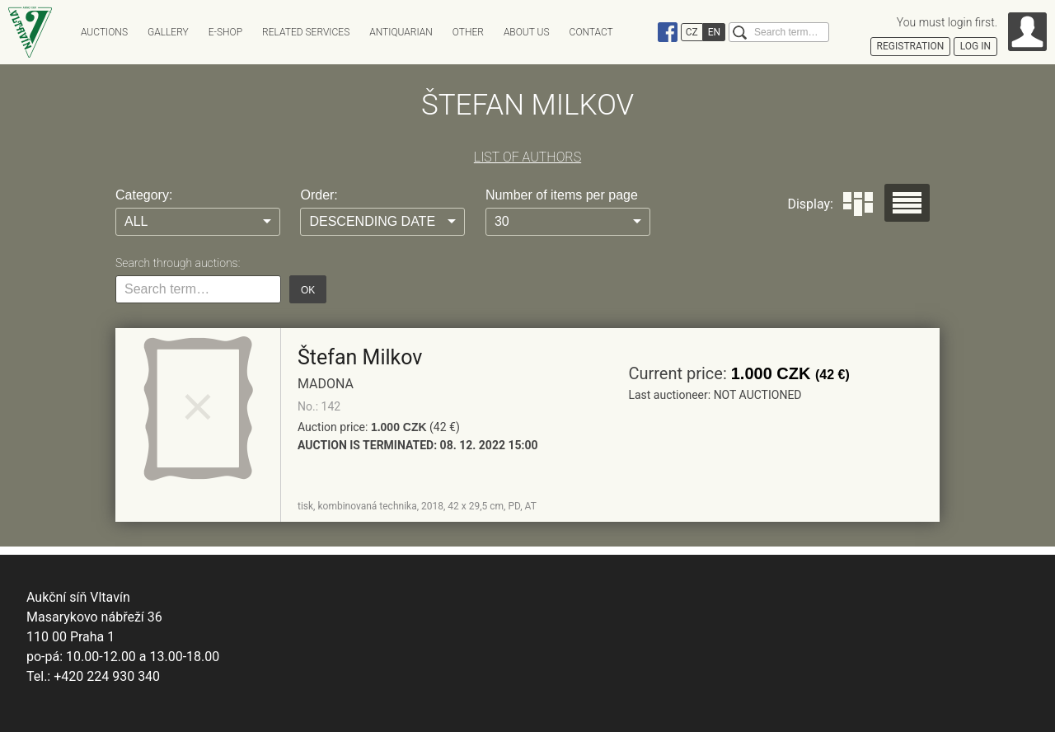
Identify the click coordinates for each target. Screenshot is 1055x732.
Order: (318, 195)
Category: (143, 195)
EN (714, 32)
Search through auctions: (177, 263)
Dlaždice (858, 204)
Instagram (644, 32)
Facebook (668, 32)
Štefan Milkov (360, 357)
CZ (692, 32)
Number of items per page (561, 195)
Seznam (907, 203)
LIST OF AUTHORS (527, 157)
